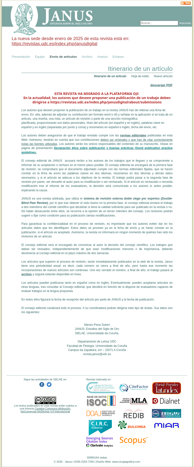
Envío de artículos (63, 56)
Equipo (40, 56)
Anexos (102, 56)
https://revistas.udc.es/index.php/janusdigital (54, 43)
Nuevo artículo (163, 76)
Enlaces (118, 56)
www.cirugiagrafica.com (126, 461)
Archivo (87, 56)
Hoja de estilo (140, 76)
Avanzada (185, 23)
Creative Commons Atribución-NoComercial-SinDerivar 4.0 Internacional (46, 410)
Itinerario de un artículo (110, 76)
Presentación (21, 56)
